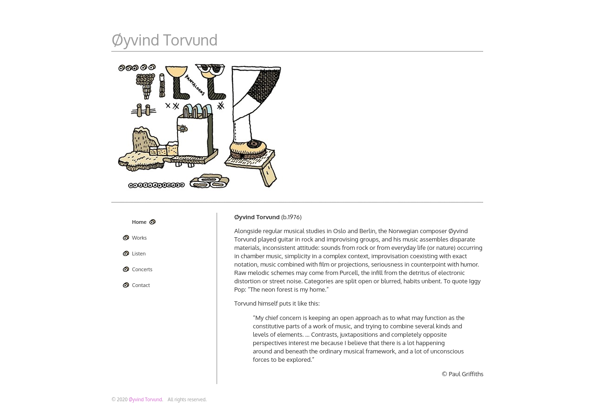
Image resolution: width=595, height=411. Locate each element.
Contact (141, 285)
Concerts (142, 269)
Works (139, 238)
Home (139, 222)
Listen (138, 253)
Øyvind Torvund (165, 39)
